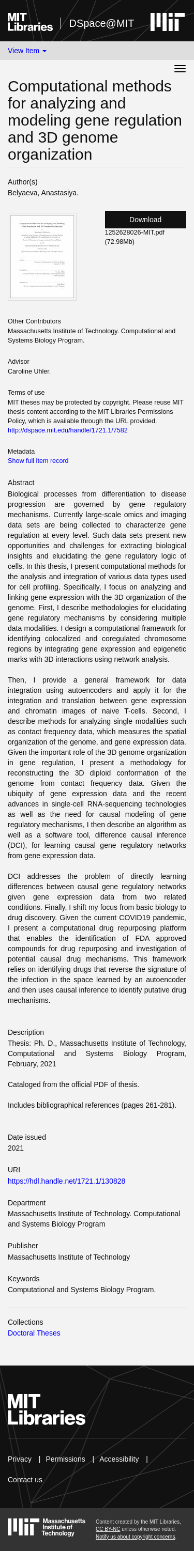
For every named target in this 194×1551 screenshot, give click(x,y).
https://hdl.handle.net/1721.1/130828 (66, 1181)
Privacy (20, 1459)
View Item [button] (27, 50)
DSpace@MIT (101, 23)
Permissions (65, 1459)
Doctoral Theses (34, 1333)
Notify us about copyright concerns (135, 1537)
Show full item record (38, 460)
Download (145, 219)
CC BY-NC (108, 1529)
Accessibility (119, 1459)
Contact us (25, 1480)
